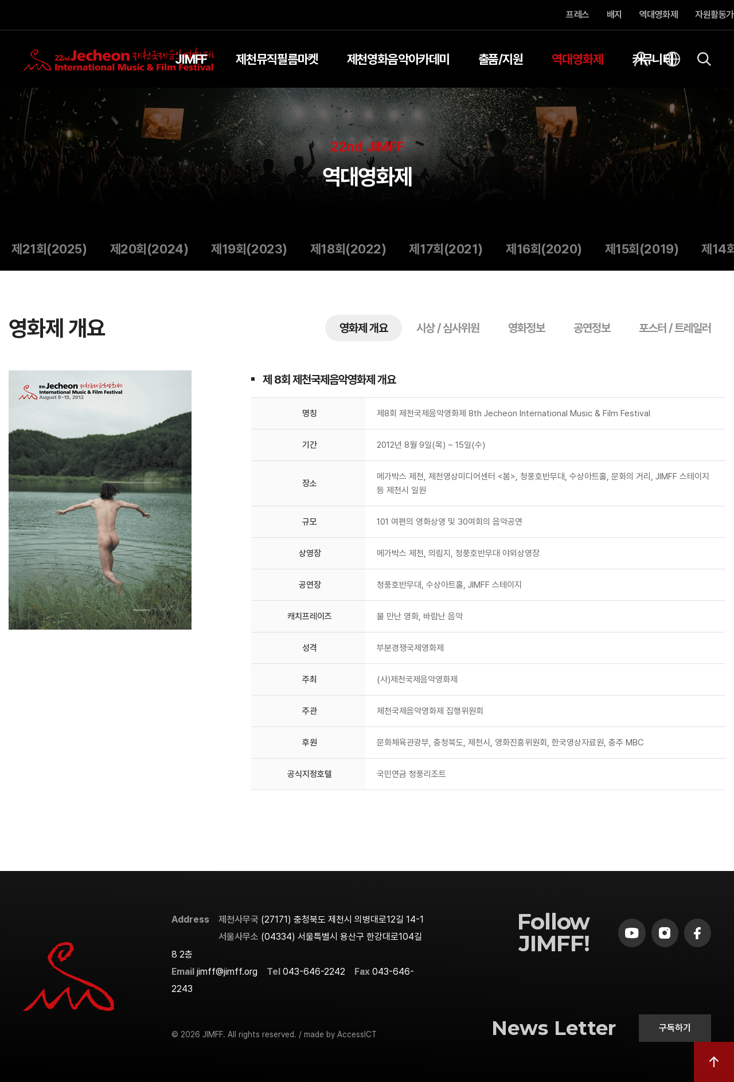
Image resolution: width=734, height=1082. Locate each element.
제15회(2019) (642, 248)
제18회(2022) (348, 248)
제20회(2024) (149, 248)
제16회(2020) (544, 248)
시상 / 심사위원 (447, 328)
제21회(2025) (49, 248)
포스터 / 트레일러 (675, 328)
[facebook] (697, 933)
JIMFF (191, 59)
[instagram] (664, 933)
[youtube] (631, 933)
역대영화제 (658, 14)
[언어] (672, 59)
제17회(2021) (446, 248)
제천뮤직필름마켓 (277, 59)
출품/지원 (501, 59)
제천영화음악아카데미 (398, 59)
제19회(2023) (249, 248)
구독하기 (675, 1027)
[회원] (641, 59)
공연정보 (591, 328)
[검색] (704, 59)
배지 (614, 14)
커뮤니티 (652, 59)
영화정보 (526, 328)
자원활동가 (714, 14)
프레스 (577, 14)
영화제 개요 (363, 328)
